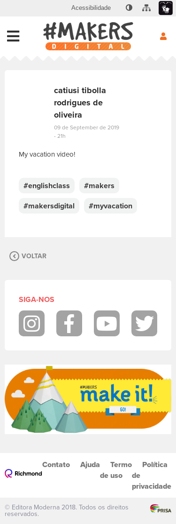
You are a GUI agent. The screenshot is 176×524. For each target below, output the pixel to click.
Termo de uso (116, 470)
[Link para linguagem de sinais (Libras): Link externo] (165, 8)
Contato (56, 464)
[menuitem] (91, 8)
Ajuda (90, 464)
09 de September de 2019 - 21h (86, 131)
